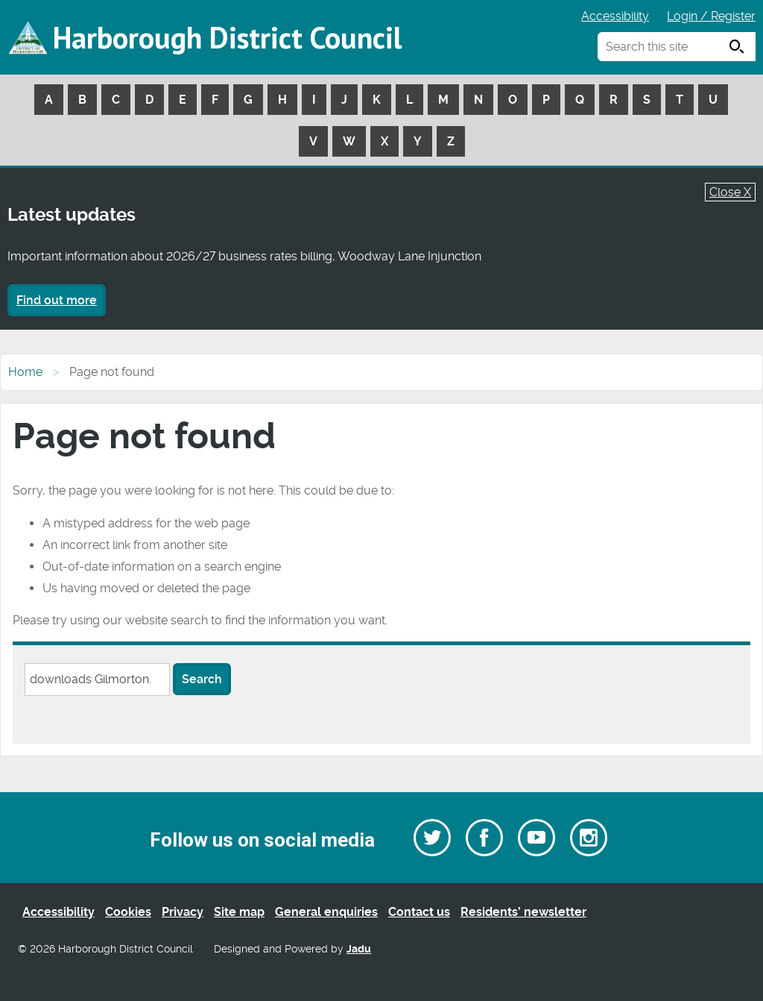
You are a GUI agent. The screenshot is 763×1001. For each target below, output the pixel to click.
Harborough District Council (227, 37)
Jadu (358, 949)
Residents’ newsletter (523, 912)
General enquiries (326, 912)
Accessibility (615, 16)
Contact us (419, 912)
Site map (239, 912)
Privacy (182, 912)
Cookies (128, 912)
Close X (730, 192)
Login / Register (711, 16)
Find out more (56, 300)
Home (25, 372)
